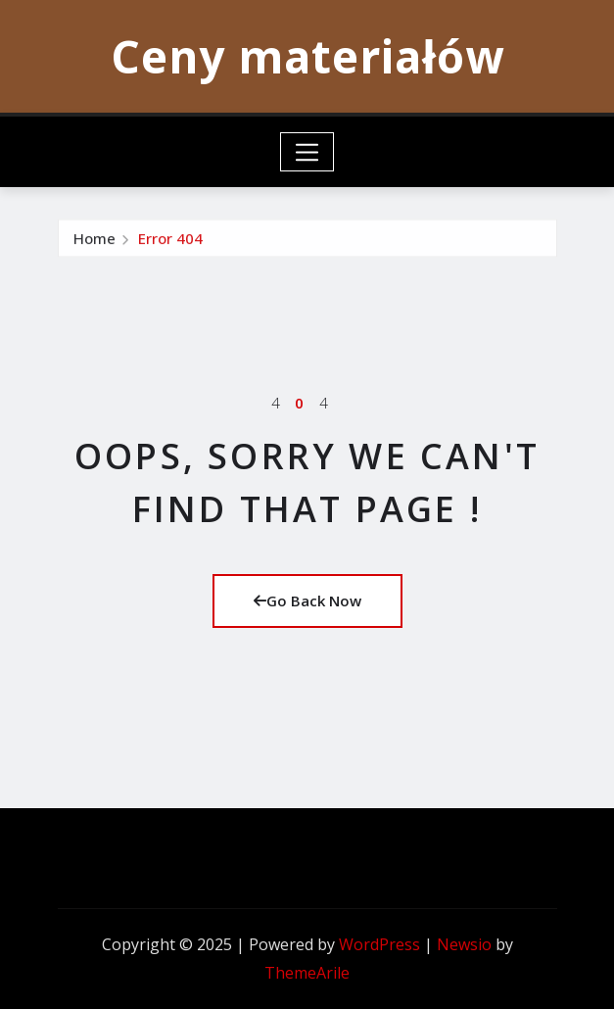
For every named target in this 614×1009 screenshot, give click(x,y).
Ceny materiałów (307, 55)
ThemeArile (307, 973)
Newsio (464, 944)
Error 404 (170, 245)
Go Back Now (307, 600)
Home (94, 245)
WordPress (379, 944)
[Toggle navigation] (307, 151)
